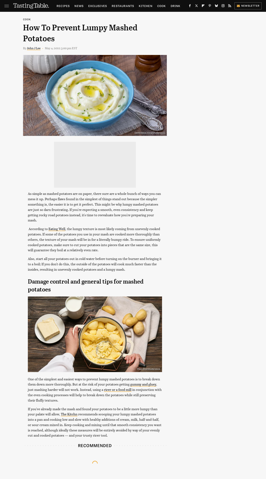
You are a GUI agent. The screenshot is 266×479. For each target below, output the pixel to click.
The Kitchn (69, 414)
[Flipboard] (203, 6)
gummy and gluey (143, 384)
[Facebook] (190, 6)
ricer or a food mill (117, 389)
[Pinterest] (210, 6)
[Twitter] (196, 6)
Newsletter (248, 5)
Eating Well (56, 228)
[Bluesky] (216, 6)
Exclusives (97, 6)
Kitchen (145, 6)
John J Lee (34, 48)
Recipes (63, 6)
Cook (161, 6)
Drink (175, 6)
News (79, 6)
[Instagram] (223, 6)
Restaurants (123, 6)
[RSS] (230, 6)
